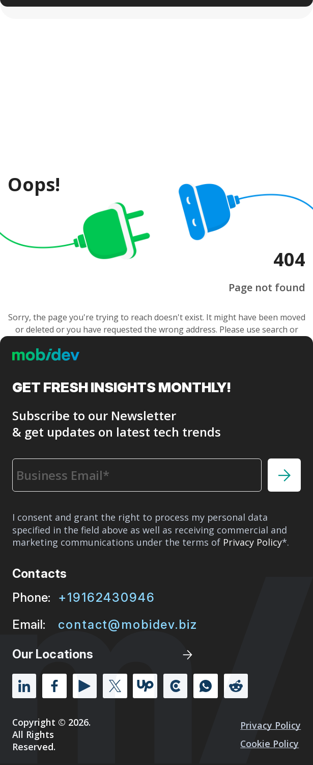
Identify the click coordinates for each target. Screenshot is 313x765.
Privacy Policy (270, 725)
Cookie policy (269, 743)
